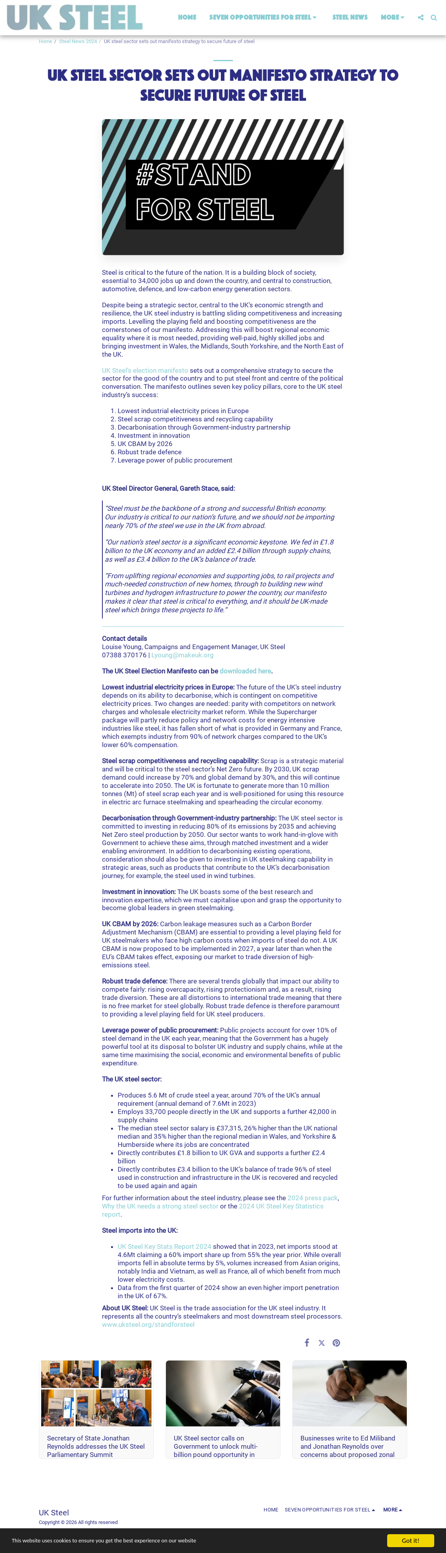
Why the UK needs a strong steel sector (160, 1206)
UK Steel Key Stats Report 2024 (164, 1246)
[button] (264, 17)
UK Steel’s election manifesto (145, 370)
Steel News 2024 (78, 41)
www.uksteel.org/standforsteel (148, 1324)
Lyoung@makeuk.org (182, 655)
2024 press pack (313, 1198)
